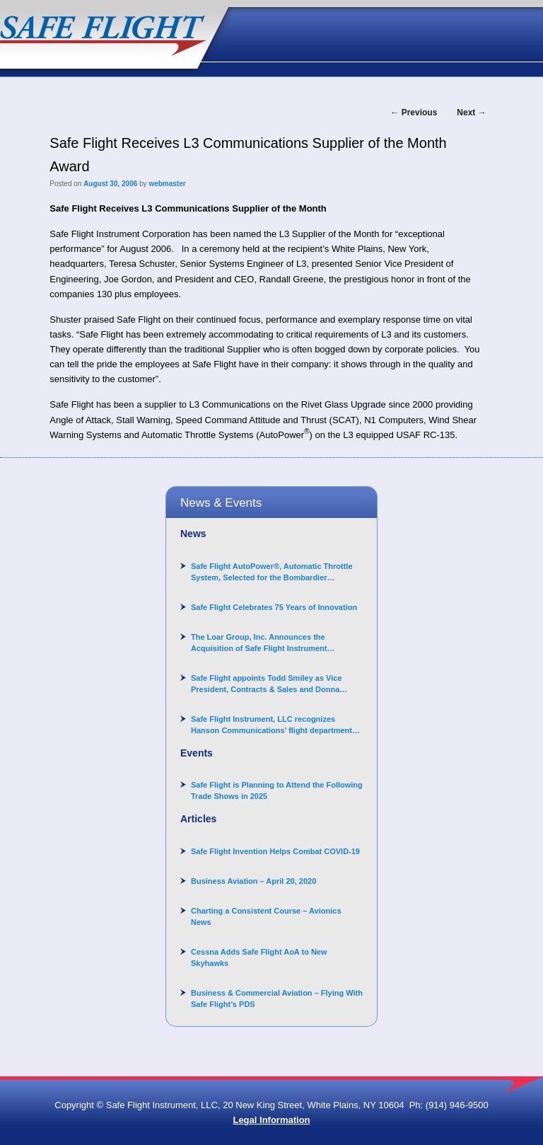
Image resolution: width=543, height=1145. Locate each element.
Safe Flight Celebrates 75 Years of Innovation (274, 607)
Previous (413, 112)
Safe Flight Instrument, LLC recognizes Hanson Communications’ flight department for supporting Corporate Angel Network (271, 725)
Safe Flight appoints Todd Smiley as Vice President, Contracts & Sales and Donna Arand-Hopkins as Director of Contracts (266, 684)
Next (471, 112)
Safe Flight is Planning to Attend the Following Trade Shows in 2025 (277, 790)
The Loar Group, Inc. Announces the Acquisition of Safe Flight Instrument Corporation (259, 643)
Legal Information (271, 1120)
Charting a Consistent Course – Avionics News (266, 916)
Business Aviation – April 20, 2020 (253, 881)
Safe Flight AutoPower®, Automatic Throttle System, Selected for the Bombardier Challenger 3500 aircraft (272, 572)
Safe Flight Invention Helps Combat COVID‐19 (275, 851)
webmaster (166, 184)
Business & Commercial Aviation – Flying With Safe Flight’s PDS (277, 998)
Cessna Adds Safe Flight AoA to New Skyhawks (259, 957)
